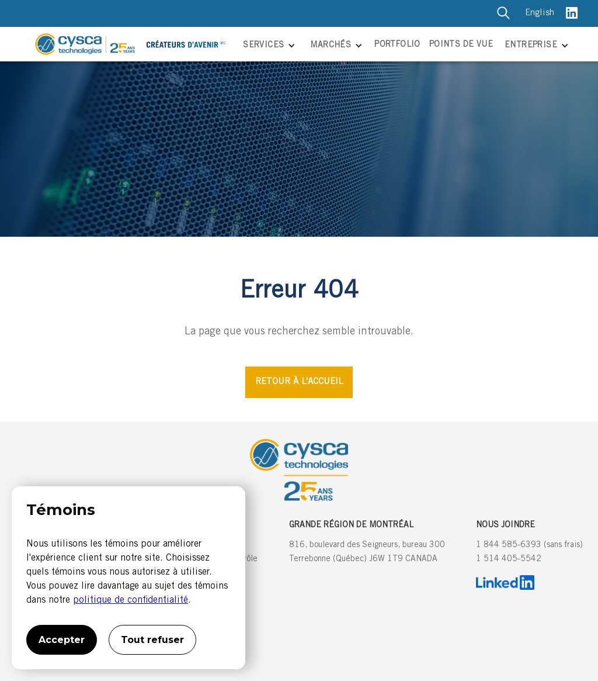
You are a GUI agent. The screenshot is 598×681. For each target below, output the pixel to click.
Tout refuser (152, 639)
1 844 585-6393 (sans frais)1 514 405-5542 (529, 552)
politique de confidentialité (130, 600)
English (539, 13)
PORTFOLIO (397, 45)
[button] (267, 46)
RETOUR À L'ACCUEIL (299, 382)
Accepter (62, 639)
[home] (134, 44)
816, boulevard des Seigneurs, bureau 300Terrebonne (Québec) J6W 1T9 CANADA (367, 552)
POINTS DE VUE (461, 45)
